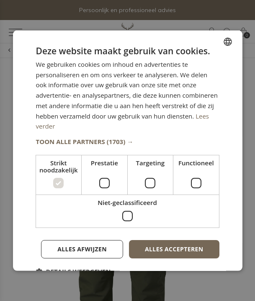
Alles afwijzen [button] (82, 249)
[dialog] (127, 150)
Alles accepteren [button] (174, 249)
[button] (127, 141)
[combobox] (228, 41)
